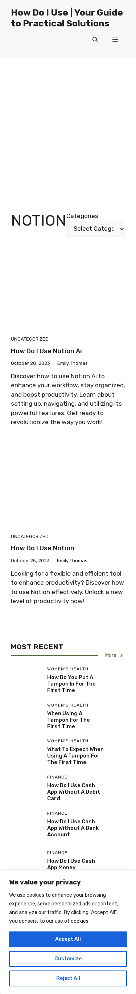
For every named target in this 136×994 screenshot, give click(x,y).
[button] (95, 40)
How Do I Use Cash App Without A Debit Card (73, 792)
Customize (68, 959)
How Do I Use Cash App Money (71, 864)
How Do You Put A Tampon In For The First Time (71, 684)
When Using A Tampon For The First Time (68, 720)
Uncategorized (30, 339)
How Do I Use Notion (42, 548)
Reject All (68, 978)
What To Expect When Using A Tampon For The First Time (75, 755)
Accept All (68, 939)
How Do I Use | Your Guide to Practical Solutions (67, 18)
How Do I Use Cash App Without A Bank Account (73, 828)
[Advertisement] (68, 129)
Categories (82, 215)
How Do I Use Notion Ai (46, 351)
